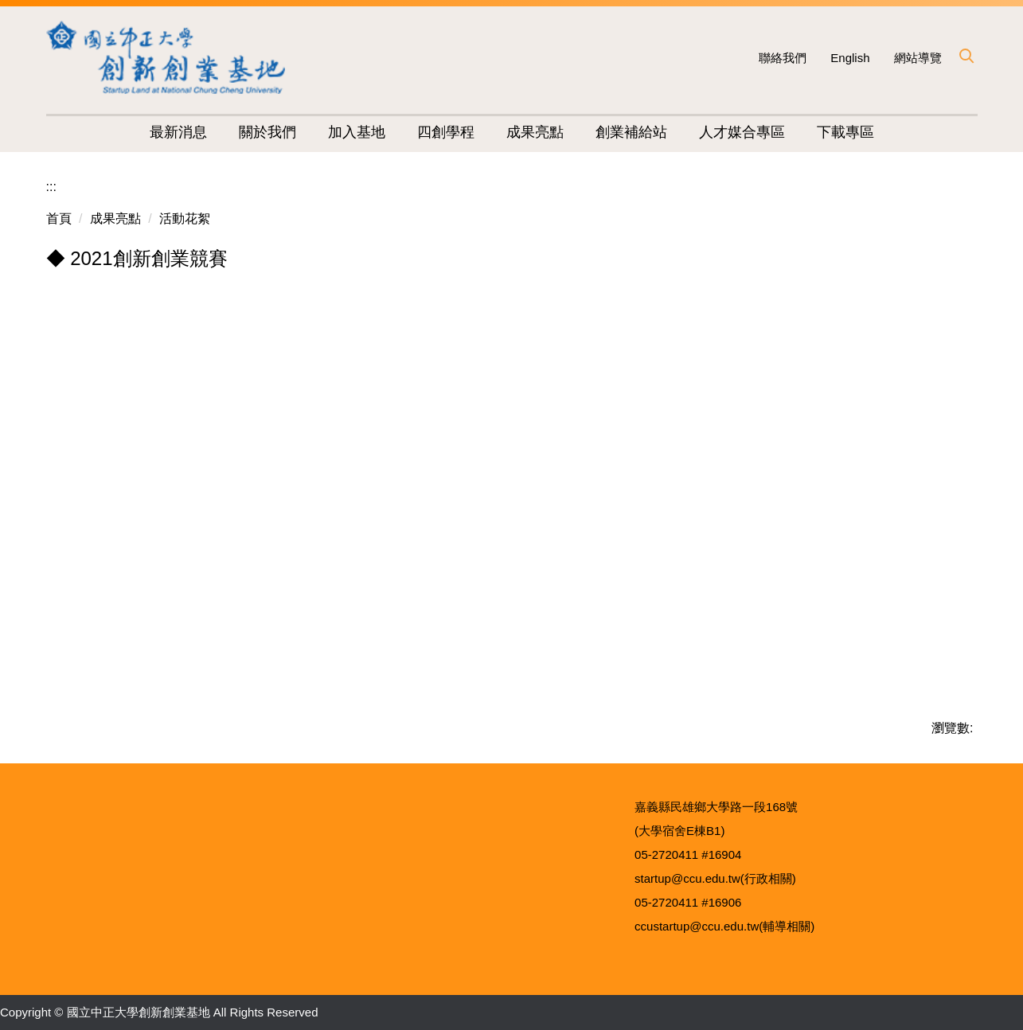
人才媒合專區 (742, 132)
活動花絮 (184, 218)
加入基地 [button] (356, 132)
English (849, 57)
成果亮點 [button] (535, 132)
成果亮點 (115, 218)
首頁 (59, 218)
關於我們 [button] (267, 132)
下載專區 (845, 132)
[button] (966, 56)
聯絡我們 (782, 57)
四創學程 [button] (445, 132)
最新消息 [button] (178, 132)
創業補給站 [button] (631, 132)
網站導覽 (918, 57)
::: (51, 186)
